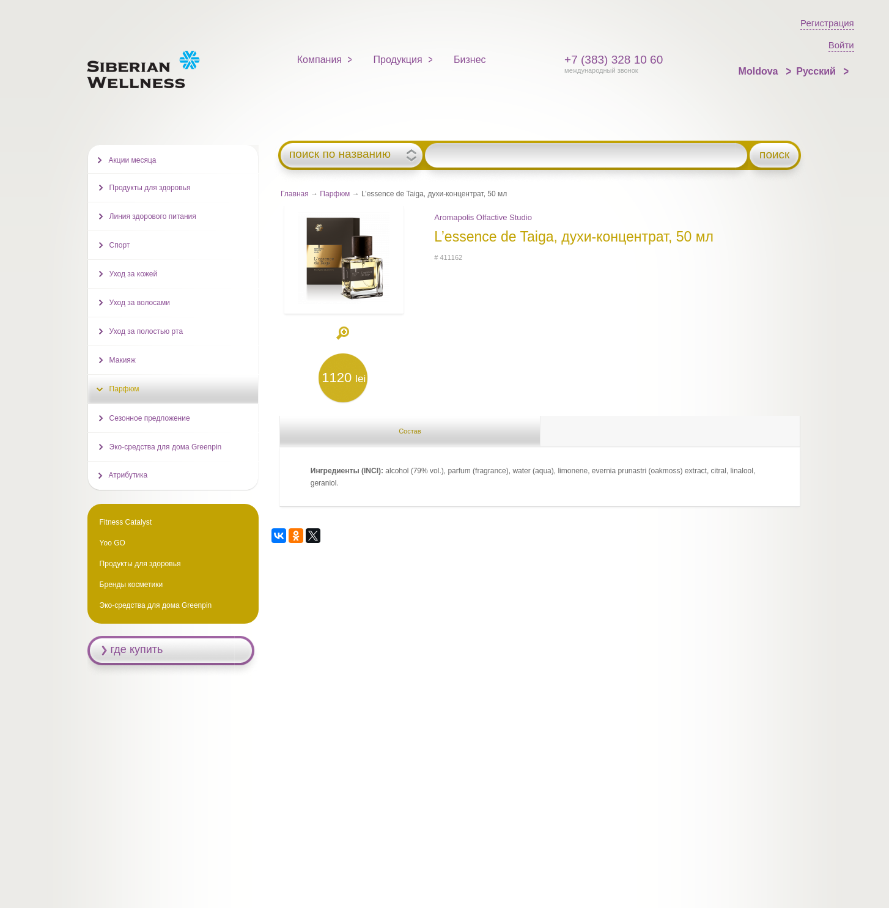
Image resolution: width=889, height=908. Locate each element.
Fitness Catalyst (126, 522)
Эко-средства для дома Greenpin (165, 447)
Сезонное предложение (149, 418)
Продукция (398, 59)
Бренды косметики (131, 584)
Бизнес (470, 59)
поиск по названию (340, 154)
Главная (295, 194)
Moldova (760, 71)
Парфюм (335, 194)
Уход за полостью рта (146, 331)
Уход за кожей (133, 274)
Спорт (119, 245)
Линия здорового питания (152, 216)
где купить (137, 649)
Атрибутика (128, 475)
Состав (410, 431)
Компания (319, 59)
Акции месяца (133, 160)
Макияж (122, 360)
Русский (817, 71)
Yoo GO (112, 543)
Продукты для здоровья (150, 187)
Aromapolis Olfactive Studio (483, 217)
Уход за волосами (139, 302)
